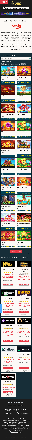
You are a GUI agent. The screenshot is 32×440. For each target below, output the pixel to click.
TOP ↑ (29, 254)
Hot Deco (4, 242)
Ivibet (8, 354)
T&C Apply (7, 286)
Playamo (8, 382)
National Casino (24, 326)
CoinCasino (8, 326)
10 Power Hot (5, 96)
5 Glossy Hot (5, 132)
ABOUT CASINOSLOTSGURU (16, 403)
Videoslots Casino (24, 270)
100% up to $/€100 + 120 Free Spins (8, 361)
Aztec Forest (5, 169)
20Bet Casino (8, 298)
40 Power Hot (5, 150)
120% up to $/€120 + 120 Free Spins (8, 305)
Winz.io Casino (8, 269)
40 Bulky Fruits (21, 132)
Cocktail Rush (21, 206)
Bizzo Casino (24, 298)
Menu (4, 2)
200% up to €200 (8, 387)
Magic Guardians (6, 206)
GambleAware (9, 427)
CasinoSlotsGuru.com (13, 437)
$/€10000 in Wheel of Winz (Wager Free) (8, 276)
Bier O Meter (5, 77)
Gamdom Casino (24, 354)
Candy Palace (5, 223)
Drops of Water (6, 187)
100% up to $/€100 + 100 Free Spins (23, 305)
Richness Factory (22, 150)
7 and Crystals (21, 114)
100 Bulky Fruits (22, 169)
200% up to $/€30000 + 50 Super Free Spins (8, 333)
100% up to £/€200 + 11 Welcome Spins (24, 278)
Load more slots (16, 251)
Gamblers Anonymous (20, 427)
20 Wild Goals (21, 96)
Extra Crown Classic (7, 114)
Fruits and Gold (22, 187)
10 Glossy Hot (21, 77)
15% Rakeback (24, 360)
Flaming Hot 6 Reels (23, 223)
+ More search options (6, 61)
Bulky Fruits (20, 242)
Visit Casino (8, 284)
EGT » (2, 79)
